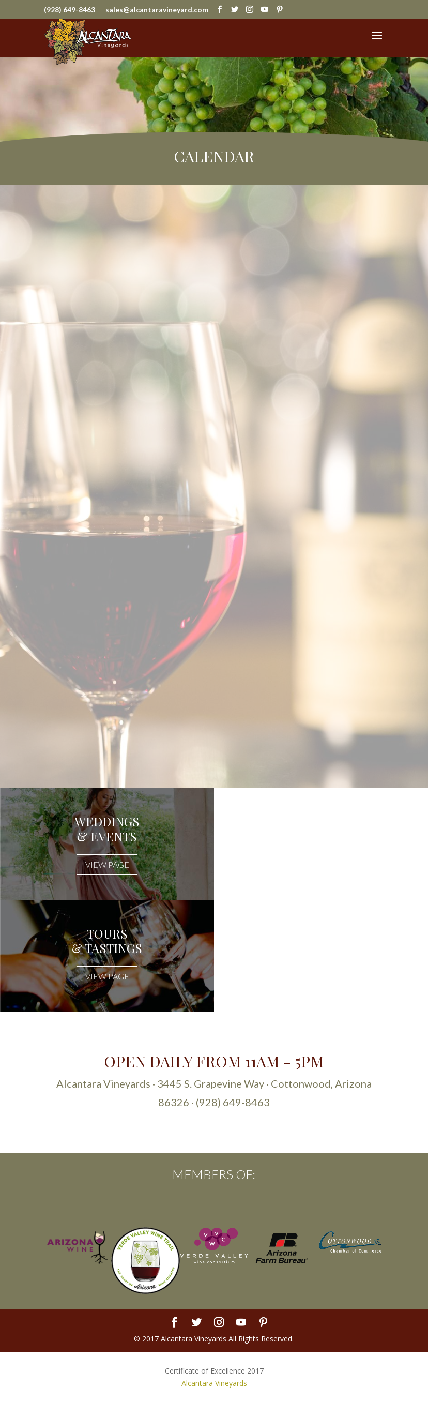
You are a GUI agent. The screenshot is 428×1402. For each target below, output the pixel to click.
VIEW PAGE (107, 864)
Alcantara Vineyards (214, 1383)
